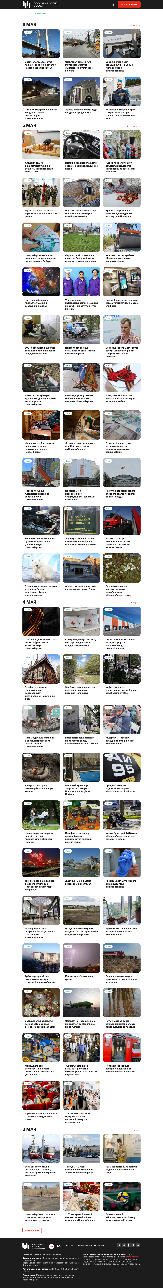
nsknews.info (132, 1256)
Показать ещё (32, 1230)
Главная (26, 13)
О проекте (68, 1245)
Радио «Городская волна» (91, 1245)
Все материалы (129, 4)
